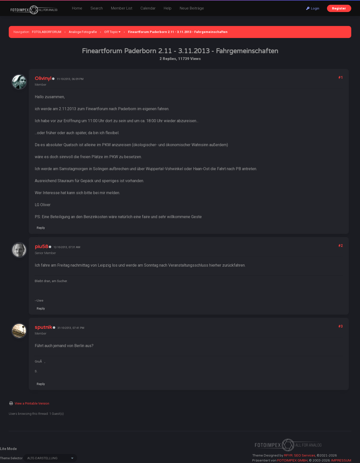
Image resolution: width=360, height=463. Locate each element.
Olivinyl (43, 78)
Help (168, 8)
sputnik (43, 327)
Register (339, 8)
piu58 (41, 247)
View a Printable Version (32, 403)
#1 (340, 77)
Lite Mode (8, 449)
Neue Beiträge (192, 8)
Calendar (148, 8)
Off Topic (111, 32)
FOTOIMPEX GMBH (292, 461)
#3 (340, 326)
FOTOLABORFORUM (46, 32)
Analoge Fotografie (83, 32)
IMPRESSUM (341, 461)
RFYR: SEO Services (299, 456)
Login (312, 8)
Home (77, 8)
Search (96, 8)
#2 (340, 246)
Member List (121, 8)
